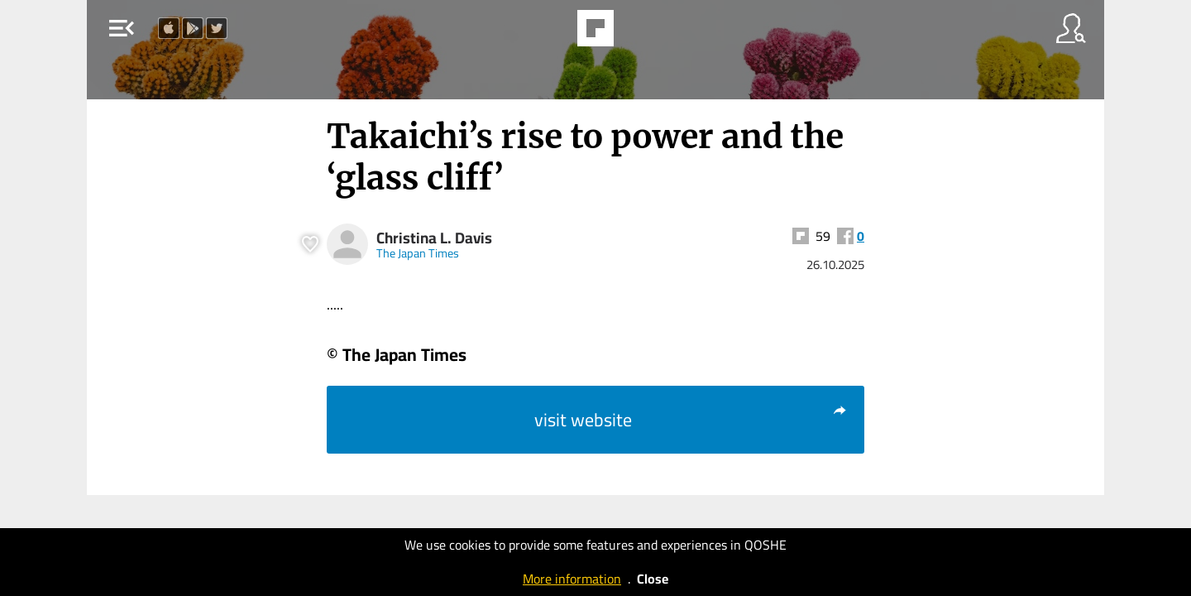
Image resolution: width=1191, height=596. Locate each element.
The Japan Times (417, 253)
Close (652, 578)
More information (572, 578)
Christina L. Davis (434, 237)
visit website (691, 419)
